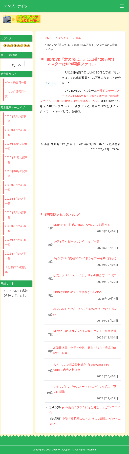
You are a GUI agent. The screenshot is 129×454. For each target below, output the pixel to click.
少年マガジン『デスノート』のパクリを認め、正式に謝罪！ (84, 389)
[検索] (19, 65)
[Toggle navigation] (121, 6)
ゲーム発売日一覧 (16, 82)
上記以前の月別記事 (16, 270)
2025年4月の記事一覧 (15, 256)
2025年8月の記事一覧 (15, 201)
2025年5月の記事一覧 (15, 242)
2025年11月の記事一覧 (16, 160)
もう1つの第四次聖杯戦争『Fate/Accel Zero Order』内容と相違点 (81, 367)
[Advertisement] (86, 20)
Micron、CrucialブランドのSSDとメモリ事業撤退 (84, 331)
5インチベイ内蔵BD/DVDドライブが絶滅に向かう (85, 258)
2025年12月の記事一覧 (16, 146)
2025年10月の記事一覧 (16, 174)
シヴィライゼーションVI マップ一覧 (76, 241)
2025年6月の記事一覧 (15, 228)
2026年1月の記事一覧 (15, 132)
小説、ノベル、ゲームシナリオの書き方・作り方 (84, 275)
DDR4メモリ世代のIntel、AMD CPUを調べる (81, 224)
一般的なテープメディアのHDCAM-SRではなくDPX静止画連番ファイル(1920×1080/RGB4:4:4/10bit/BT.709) (80, 96)
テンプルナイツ (16, 6)
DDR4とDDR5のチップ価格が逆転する (77, 292)
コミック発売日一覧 (16, 94)
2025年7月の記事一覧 (15, 215)
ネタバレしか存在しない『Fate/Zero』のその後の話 (85, 311)
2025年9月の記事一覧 (15, 187)
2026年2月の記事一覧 (15, 119)
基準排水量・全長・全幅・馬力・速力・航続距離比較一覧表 (84, 350)
